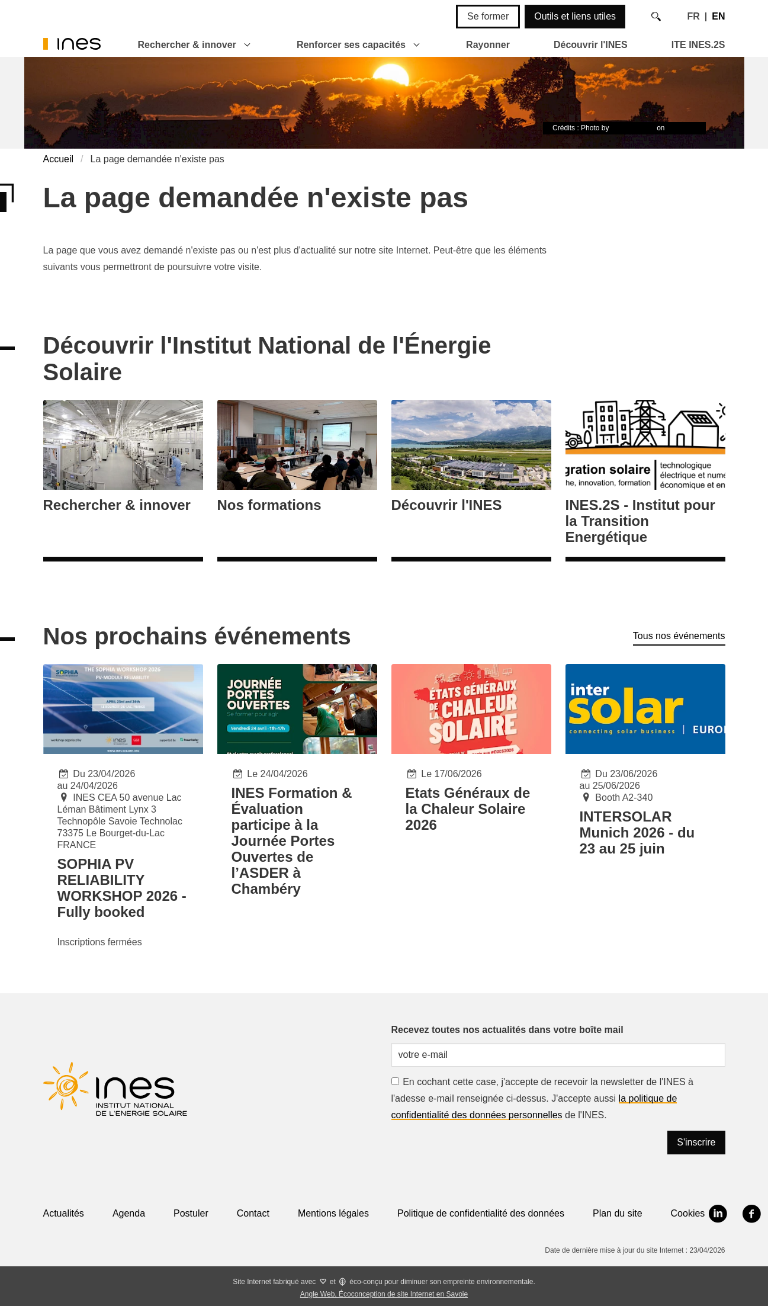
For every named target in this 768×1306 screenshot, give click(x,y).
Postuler (190, 1213)
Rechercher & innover (187, 45)
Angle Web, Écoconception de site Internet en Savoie (384, 1294)
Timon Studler (633, 128)
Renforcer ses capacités (351, 45)
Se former (488, 16)
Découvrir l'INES (591, 45)
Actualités (63, 1213)
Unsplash (681, 128)
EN (718, 16)
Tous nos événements (679, 636)
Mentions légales (333, 1213)
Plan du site (617, 1213)
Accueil (58, 159)
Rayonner (488, 45)
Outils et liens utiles (575, 16)
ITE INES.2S (698, 45)
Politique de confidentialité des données (480, 1213)
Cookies (688, 1213)
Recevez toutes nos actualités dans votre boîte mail (507, 1030)
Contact (253, 1213)
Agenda (129, 1213)
